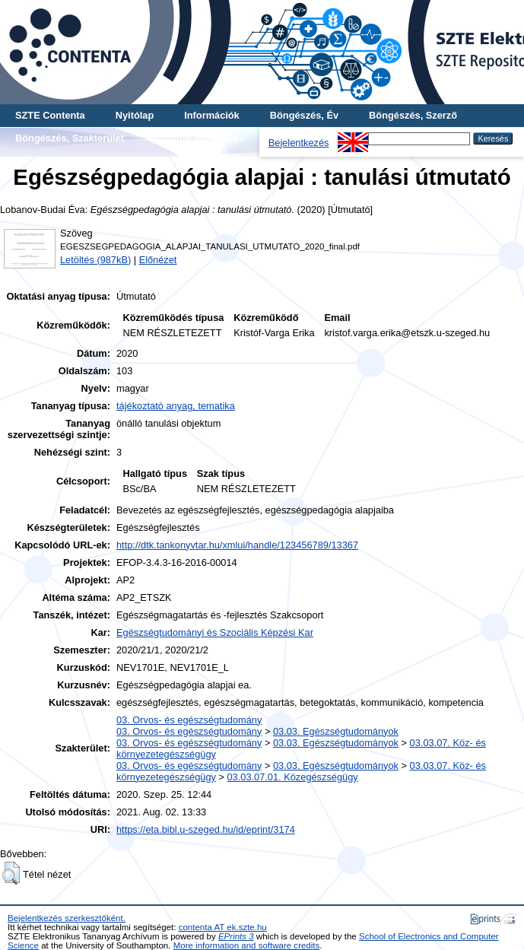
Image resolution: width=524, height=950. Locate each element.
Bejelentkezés (298, 142)
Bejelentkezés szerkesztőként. (66, 918)
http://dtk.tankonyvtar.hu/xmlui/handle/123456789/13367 (237, 545)
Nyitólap (135, 115)
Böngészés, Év (304, 115)
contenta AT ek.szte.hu (223, 927)
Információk (212, 115)
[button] (11, 873)
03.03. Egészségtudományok (336, 731)
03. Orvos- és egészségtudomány (189, 720)
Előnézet (158, 259)
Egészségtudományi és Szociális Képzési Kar (214, 632)
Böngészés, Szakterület (69, 138)
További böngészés (199, 138)
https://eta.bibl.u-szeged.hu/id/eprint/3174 (205, 829)
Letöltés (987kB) (95, 259)
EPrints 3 (236, 936)
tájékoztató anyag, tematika (175, 405)
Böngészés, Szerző (413, 115)
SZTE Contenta (50, 115)
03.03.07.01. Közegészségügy (292, 777)
